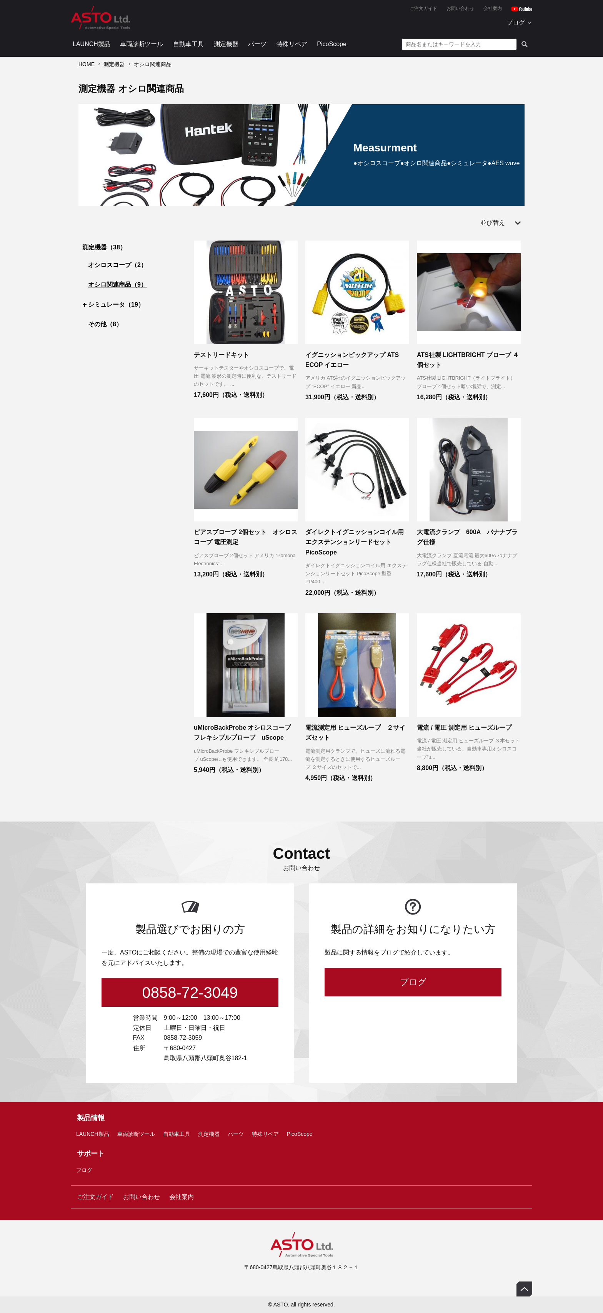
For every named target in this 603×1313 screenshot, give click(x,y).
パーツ (257, 44)
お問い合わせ (460, 8)
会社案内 (492, 8)
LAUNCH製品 (91, 44)
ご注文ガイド (423, 8)
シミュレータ (116, 304)
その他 (105, 324)
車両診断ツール (141, 44)
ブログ (515, 22)
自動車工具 (188, 44)
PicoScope (331, 44)
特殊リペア (292, 44)
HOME (86, 64)
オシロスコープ (117, 265)
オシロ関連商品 (117, 284)
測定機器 (226, 44)
